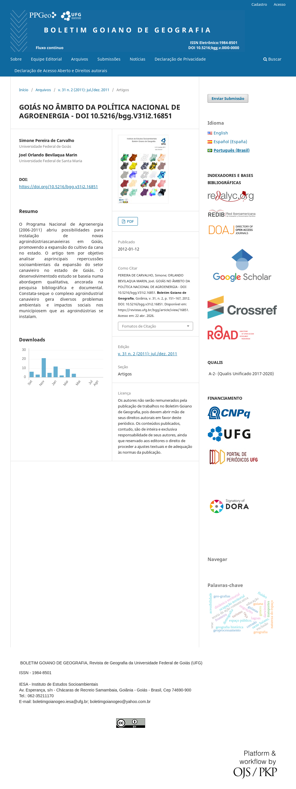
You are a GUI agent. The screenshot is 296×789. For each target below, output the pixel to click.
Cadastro (259, 4)
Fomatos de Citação (139, 326)
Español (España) (230, 141)
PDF (130, 221)
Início (23, 89)
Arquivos (79, 59)
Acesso (280, 4)
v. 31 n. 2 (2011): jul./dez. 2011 (83, 89)
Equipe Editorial (46, 59)
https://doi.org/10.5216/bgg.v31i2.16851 (58, 186)
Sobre (16, 59)
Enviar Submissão (228, 98)
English (221, 133)
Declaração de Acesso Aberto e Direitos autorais (60, 70)
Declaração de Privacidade (180, 59)
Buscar (272, 59)
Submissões (109, 59)
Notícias (137, 59)
